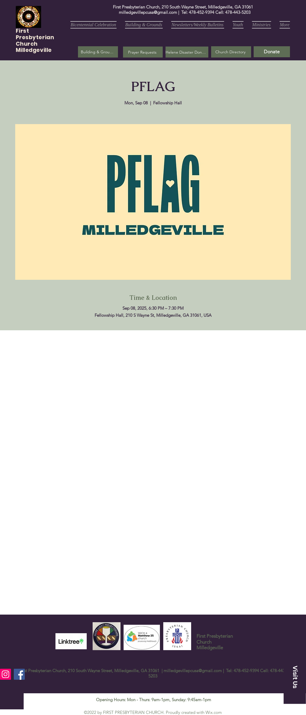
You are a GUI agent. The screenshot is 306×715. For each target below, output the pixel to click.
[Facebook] (19, 674)
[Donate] (272, 51)
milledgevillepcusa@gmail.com (148, 12)
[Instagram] (5, 674)
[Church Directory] (231, 52)
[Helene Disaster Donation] (187, 52)
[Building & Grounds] (98, 52)
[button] (143, 52)
